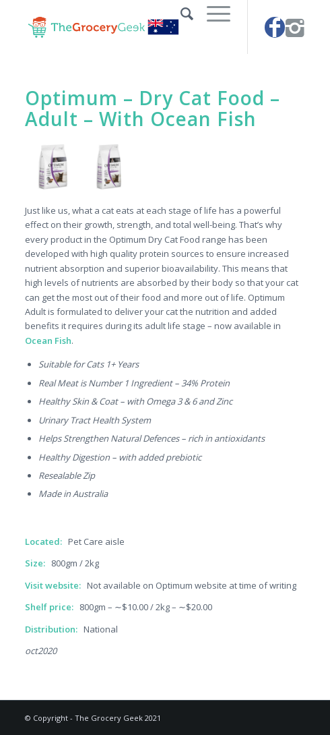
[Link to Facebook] (275, 27)
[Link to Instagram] (295, 27)
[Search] (180, 13)
